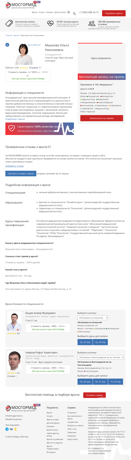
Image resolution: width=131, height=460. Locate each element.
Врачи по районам (55, 439)
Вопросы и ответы (75, 425)
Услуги (49, 416)
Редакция (71, 436)
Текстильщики (91, 371)
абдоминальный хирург (36, 356)
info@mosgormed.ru (14, 416)
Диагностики (60, 12)
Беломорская (112, 328)
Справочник (72, 422)
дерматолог (53, 356)
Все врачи (51, 452)
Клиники (50, 426)
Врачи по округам (54, 442)
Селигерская (99, 328)
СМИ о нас (72, 429)
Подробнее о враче (15, 119)
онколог (45, 316)
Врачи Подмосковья (52, 447)
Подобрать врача (114, 13)
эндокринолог (63, 316)
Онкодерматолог (53, 54)
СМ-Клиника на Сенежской (89, 322)
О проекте (71, 412)
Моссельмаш (83, 331)
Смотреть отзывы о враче (21, 173)
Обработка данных (13, 419)
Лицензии (71, 432)
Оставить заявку (94, 395)
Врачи (49, 412)
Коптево (88, 328)
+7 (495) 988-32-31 (89, 12)
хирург (53, 316)
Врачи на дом (53, 419)
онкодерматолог (32, 316)
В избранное (7, 45)
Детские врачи (53, 423)
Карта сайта (72, 439)
